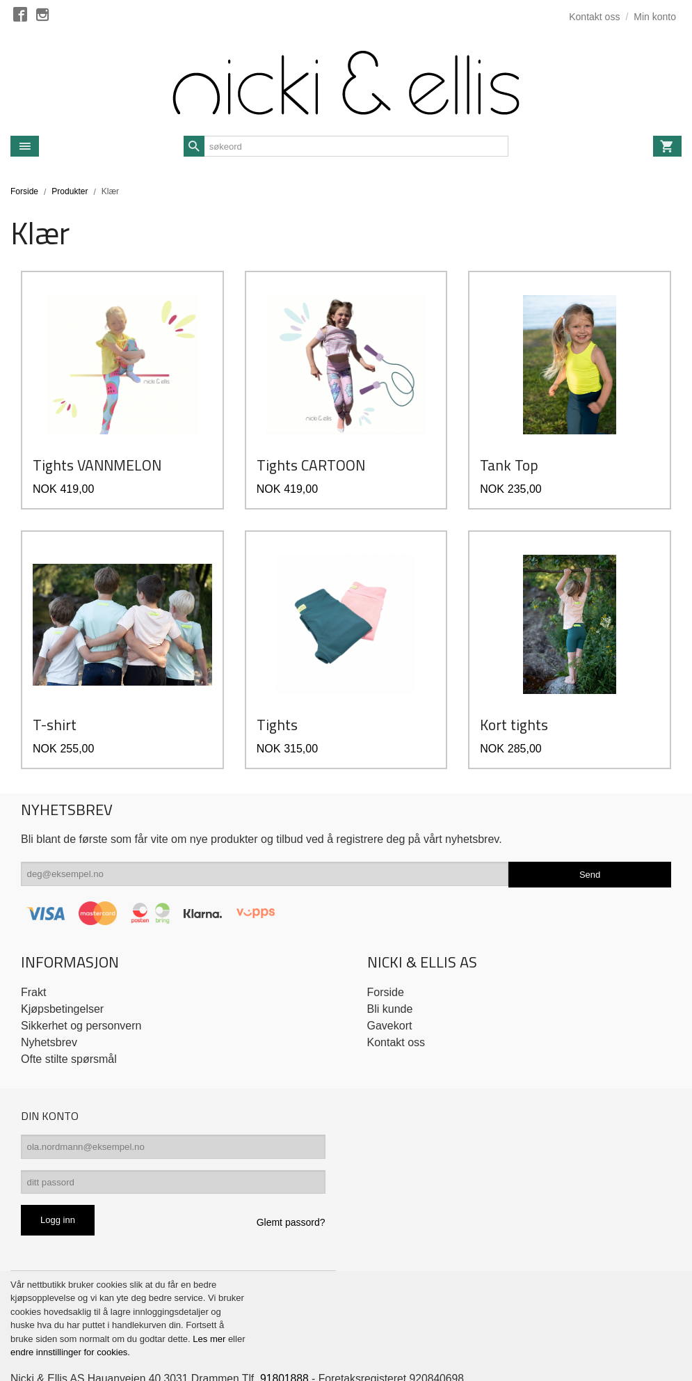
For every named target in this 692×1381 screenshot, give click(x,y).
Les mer (210, 1305)
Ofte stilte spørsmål (69, 1021)
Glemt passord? (291, 1188)
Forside (24, 191)
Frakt (33, 955)
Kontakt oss (396, 1005)
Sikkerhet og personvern (81, 988)
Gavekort (389, 988)
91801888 (289, 1344)
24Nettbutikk (86, 1360)
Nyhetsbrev (49, 1005)
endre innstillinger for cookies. (70, 1318)
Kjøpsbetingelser (62, 971)
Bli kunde (390, 971)
